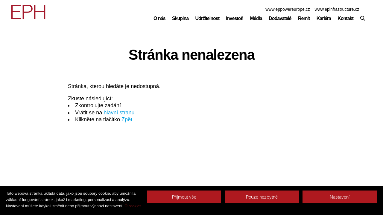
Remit (304, 18)
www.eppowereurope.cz (287, 9)
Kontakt (345, 18)
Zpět (126, 119)
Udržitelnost (207, 18)
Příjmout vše (184, 197)
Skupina (180, 18)
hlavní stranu (119, 113)
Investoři (234, 18)
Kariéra (324, 18)
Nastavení (339, 197)
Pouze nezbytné (262, 197)
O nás (159, 18)
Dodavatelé (280, 18)
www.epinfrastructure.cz (337, 9)
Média (256, 18)
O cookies (132, 206)
